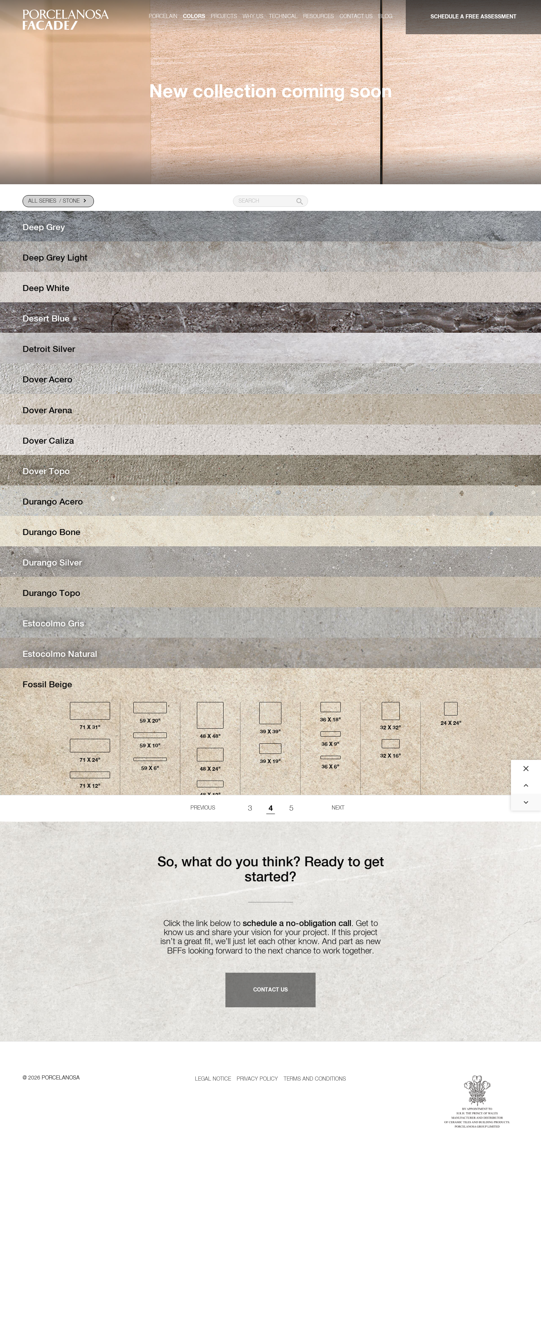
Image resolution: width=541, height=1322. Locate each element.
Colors (194, 16)
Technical (283, 16)
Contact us (356, 16)
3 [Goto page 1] (250, 946)
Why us (253, 16)
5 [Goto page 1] (291, 946)
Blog (385, 16)
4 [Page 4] (271, 946)
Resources (318, 16)
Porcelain (163, 16)
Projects (224, 16)
